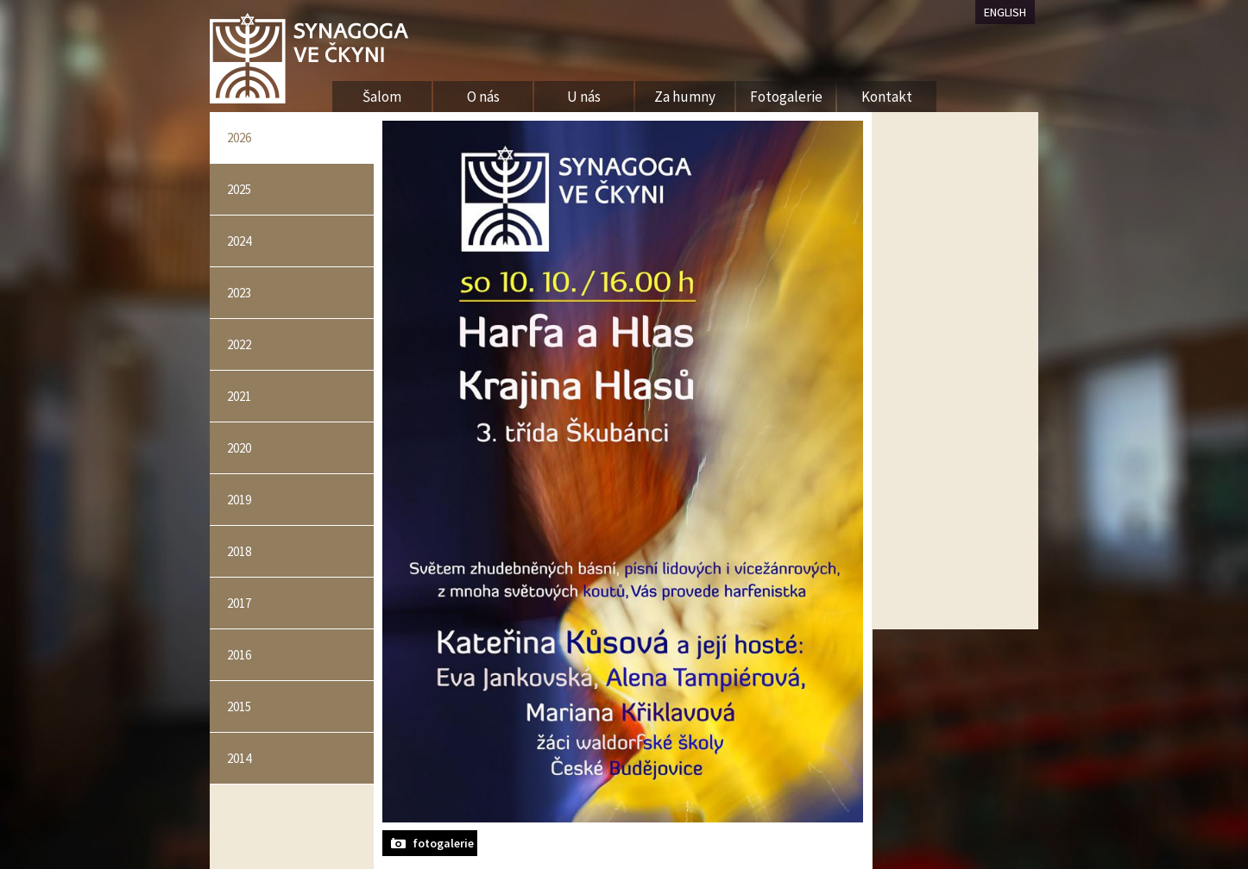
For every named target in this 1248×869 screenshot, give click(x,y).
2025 (239, 189)
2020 (239, 448)
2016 (239, 655)
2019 (239, 499)
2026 (239, 137)
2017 (239, 603)
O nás (483, 96)
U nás (584, 96)
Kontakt (886, 96)
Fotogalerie (786, 96)
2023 (239, 292)
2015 (239, 706)
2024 (239, 241)
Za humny (684, 96)
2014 (239, 758)
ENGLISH (1005, 12)
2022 (239, 344)
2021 (239, 396)
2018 (239, 551)
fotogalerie (443, 843)
